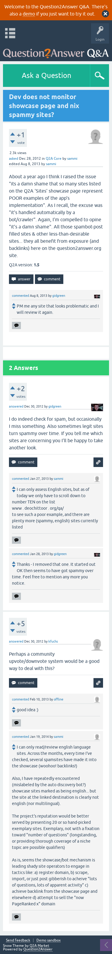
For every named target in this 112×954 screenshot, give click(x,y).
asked (13, 158)
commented (20, 295)
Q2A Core (54, 158)
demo (29, 13)
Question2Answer (38, 949)
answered (16, 406)
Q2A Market (39, 946)
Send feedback (18, 940)
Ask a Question (46, 75)
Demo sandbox (48, 940)
